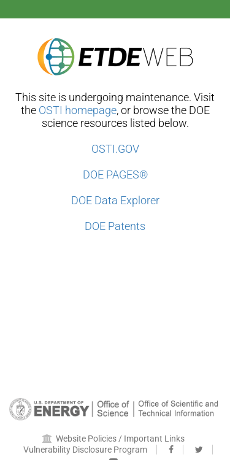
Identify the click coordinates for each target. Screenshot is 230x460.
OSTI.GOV (115, 148)
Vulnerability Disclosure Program (85, 449)
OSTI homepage (78, 110)
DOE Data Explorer (115, 200)
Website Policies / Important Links (113, 438)
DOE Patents (115, 226)
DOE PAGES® (115, 174)
